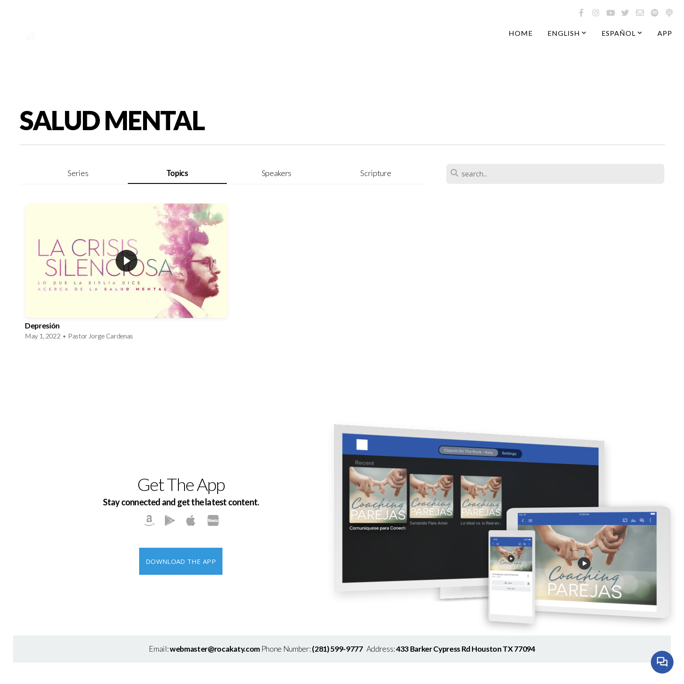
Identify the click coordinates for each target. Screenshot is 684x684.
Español (622, 33)
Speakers (276, 173)
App (664, 33)
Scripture (375, 173)
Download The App (181, 561)
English (567, 33)
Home (521, 33)
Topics (177, 173)
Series (78, 173)
